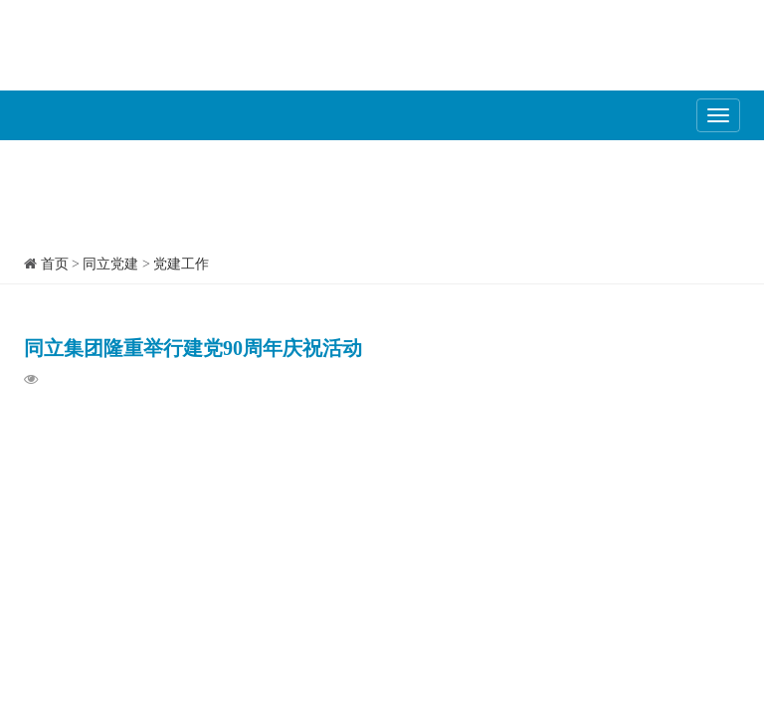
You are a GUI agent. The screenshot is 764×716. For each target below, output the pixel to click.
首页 (55, 264)
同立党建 (110, 264)
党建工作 (181, 264)
